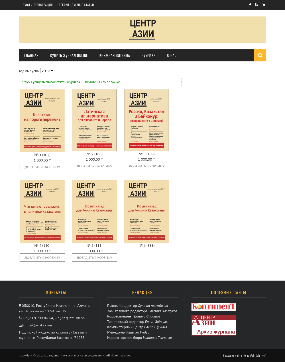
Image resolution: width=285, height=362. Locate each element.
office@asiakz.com (37, 325)
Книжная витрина (114, 55)
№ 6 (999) (146, 245)
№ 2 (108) (94, 154)
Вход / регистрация (38, 4)
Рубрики (149, 55)
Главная (31, 55)
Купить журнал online (69, 55)
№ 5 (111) (94, 245)
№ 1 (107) (42, 155)
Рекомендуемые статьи (76, 4)
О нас (172, 55)
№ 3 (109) (146, 154)
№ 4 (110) (42, 245)
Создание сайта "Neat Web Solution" (244, 355)
